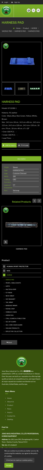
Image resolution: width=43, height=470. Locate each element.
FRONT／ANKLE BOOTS (12, 283)
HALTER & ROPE (10, 289)
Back (9, 342)
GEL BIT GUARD (10, 322)
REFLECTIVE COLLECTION (13, 331)
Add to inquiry (9, 145)
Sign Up (15, 2)
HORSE (34, 28)
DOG (6, 270)
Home (18, 28)
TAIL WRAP (8, 302)
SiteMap (9, 419)
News (8, 409)
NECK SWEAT (9, 296)
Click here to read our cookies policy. (19, 460)
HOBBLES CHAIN (10, 312)
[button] (29, 10)
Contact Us (10, 416)
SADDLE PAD (7, 31)
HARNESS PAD (20, 31)
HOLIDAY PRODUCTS (11, 328)
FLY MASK (8, 293)
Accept (8, 465)
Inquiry (8, 412)
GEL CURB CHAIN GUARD (13, 325)
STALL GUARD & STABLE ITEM (14, 318)
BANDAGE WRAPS (10, 306)
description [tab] (21, 159)
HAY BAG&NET (9, 299)
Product (26, 28)
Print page (23, 145)
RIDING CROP (9, 309)
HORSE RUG (9, 315)
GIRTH (7, 286)
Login (5, 2)
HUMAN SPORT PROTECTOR (15, 266)
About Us (9, 402)
